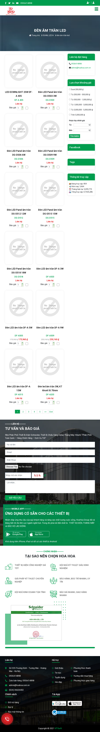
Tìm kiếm (74, 136)
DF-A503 (50, 277)
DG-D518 (18, 277)
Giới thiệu (59, 668)
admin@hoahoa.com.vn (81, 68)
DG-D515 (50, 218)
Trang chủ (34, 35)
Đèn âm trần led (62, 35)
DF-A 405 (18, 100)
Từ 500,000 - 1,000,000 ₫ (80, 100)
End (51, 412)
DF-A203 (50, 394)
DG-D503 (50, 100)
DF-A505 (19, 335)
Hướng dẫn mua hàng (83, 676)
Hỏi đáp (58, 682)
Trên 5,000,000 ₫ (77, 115)
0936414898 (26, 3)
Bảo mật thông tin (16, 712)
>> (45, 412)
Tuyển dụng (60, 677)
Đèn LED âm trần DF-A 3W (50, 268)
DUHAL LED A (47, 35)
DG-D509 (50, 159)
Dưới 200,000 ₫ (76, 89)
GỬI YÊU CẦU (15, 498)
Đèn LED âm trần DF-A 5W (18, 327)
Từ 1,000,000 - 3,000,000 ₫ (81, 105)
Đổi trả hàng (13, 702)
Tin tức (58, 673)
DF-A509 (50, 335)
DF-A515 (19, 394)
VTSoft (58, 728)
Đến (70, 130)
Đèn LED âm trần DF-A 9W (50, 327)
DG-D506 (18, 159)
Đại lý (10, 707)
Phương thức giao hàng (84, 680)
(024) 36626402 (16, 690)
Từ (70, 125)
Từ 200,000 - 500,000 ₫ (79, 94)
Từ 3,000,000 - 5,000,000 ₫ (81, 110)
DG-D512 (18, 218)
